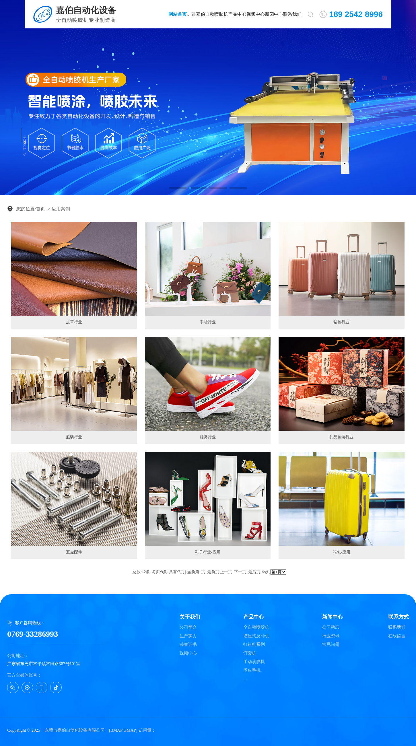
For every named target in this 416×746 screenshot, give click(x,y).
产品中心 (237, 14)
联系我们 (292, 14)
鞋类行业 (208, 437)
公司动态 (330, 627)
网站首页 (177, 14)
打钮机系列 (254, 644)
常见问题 (330, 644)
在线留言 (396, 636)
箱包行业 (341, 322)
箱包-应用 (341, 552)
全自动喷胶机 (256, 627)
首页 (40, 208)
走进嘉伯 (196, 14)
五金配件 (74, 552)
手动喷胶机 (254, 662)
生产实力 (188, 636)
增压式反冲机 (256, 636)
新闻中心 (274, 14)
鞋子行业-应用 (208, 552)
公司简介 (188, 627)
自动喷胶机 (216, 14)
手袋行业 (208, 322)
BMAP (116, 730)
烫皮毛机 (252, 670)
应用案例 (61, 208)
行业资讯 (330, 636)
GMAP (129, 730)
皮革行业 (74, 322)
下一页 (240, 572)
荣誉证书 (188, 644)
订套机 (249, 653)
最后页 (254, 572)
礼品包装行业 (341, 437)
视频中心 (255, 14)
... (244, 679)
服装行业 (74, 437)
